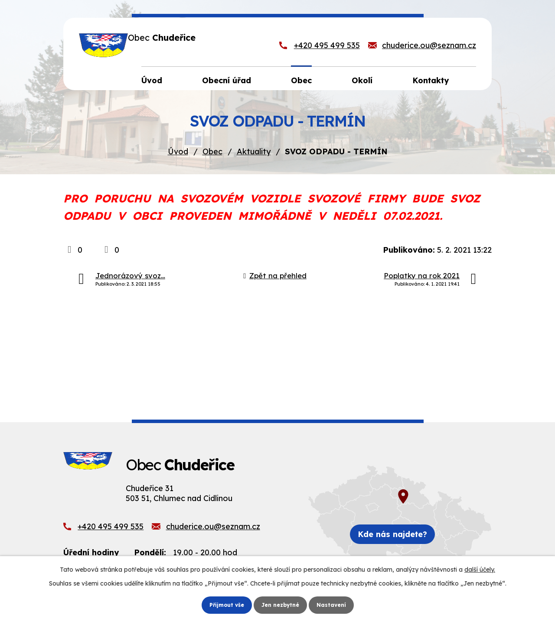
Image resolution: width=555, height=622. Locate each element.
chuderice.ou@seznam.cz (429, 47)
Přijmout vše (222, 604)
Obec (212, 155)
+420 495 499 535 (327, 47)
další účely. (479, 568)
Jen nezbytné (281, 604)
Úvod (178, 155)
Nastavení (336, 604)
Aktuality (254, 155)
